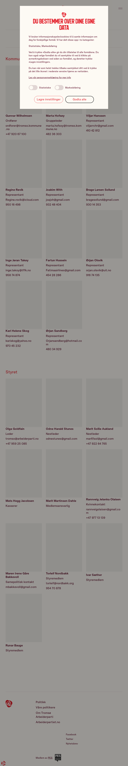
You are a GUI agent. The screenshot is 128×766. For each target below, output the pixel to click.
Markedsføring (67, 87)
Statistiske (40, 87)
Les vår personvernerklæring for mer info (50, 77)
